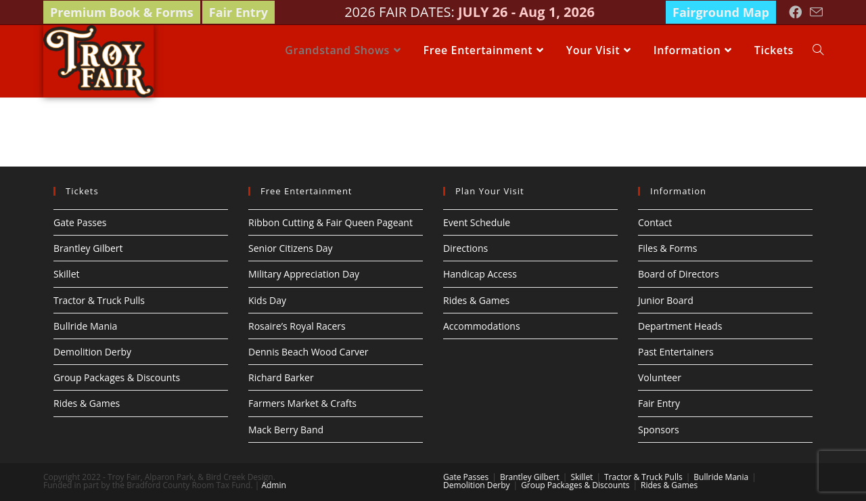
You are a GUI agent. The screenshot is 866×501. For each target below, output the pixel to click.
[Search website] (818, 50)
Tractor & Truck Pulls (99, 300)
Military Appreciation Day (303, 273)
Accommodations (481, 326)
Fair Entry (238, 12)
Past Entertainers (676, 351)
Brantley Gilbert (88, 248)
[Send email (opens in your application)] (814, 12)
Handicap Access (480, 273)
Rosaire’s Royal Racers (297, 326)
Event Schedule (476, 222)
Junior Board (665, 300)
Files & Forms (667, 248)
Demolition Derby (92, 351)
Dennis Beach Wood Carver (308, 351)
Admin (273, 485)
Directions (465, 248)
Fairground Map (721, 12)
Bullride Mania (85, 326)
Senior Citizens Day (290, 248)
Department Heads (680, 326)
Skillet (66, 273)
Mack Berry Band (285, 429)
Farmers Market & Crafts (302, 403)
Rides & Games (86, 403)
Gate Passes (80, 222)
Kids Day (267, 300)
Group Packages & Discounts (116, 377)
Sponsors (658, 429)
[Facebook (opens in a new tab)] (795, 12)
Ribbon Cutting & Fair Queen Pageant (330, 222)
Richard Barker (281, 377)
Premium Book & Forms (121, 12)
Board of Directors (678, 273)
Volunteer (659, 377)
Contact (655, 222)
